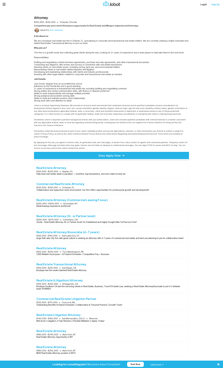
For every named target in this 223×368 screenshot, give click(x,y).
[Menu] (4, 4)
